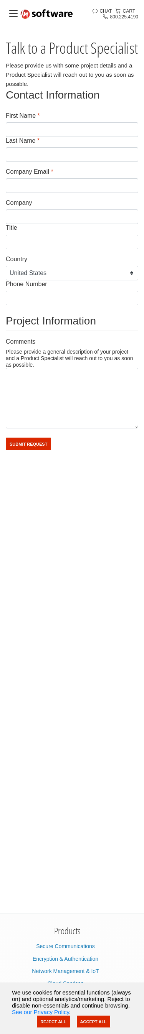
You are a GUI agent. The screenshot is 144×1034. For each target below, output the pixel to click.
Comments (20, 341)
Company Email (29, 171)
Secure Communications (65, 946)
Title (11, 227)
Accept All (93, 1021)
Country (16, 259)
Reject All (53, 1021)
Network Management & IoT (65, 971)
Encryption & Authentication (65, 959)
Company (19, 202)
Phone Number (26, 284)
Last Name (23, 140)
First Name (23, 115)
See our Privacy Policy (40, 1012)
